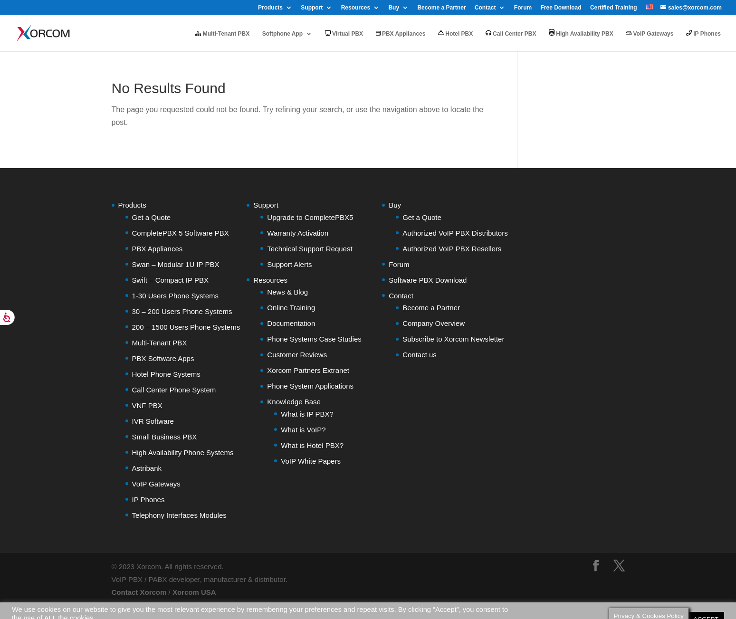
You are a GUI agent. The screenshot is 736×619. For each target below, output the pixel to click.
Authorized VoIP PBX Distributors (455, 233)
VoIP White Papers (311, 461)
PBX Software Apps (163, 358)
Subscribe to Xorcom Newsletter (453, 339)
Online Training (291, 308)
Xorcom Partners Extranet (308, 370)
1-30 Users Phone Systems (175, 296)
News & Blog (287, 292)
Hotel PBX (455, 33)
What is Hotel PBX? (312, 445)
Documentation (291, 323)
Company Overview (433, 323)
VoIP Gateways (649, 33)
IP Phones (703, 33)
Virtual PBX (344, 33)
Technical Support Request (309, 249)
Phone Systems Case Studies (314, 339)
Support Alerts (289, 264)
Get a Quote (151, 217)
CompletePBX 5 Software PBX (180, 233)
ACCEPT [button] (705, 598)
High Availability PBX (581, 33)
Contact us (419, 355)
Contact (485, 8)
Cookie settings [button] (656, 598)
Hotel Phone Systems (166, 374)
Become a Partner (441, 8)
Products (270, 8)
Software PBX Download (428, 280)
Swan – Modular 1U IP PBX (176, 264)
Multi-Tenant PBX (222, 33)
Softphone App (282, 33)
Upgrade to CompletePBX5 (310, 217)
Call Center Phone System (174, 390)
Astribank (147, 468)
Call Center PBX (511, 33)
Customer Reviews (297, 355)
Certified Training (613, 8)
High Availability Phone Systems (183, 452)
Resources (355, 8)
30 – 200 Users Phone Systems (182, 311)
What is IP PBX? (307, 414)
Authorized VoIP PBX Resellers (451, 249)
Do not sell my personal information (66, 608)
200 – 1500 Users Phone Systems (186, 327)
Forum (523, 8)
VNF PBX (147, 405)
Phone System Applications (310, 386)
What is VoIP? (303, 430)
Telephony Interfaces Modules (179, 515)
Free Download (561, 8)
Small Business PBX (164, 437)
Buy (393, 8)
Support (312, 8)
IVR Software (153, 421)
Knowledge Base (294, 402)
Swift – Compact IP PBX (170, 280)
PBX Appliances (401, 33)
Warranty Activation (297, 233)
